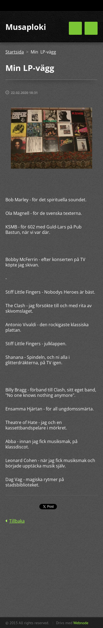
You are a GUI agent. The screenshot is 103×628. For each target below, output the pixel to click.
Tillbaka (17, 521)
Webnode (80, 622)
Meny (91, 28)
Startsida (14, 52)
